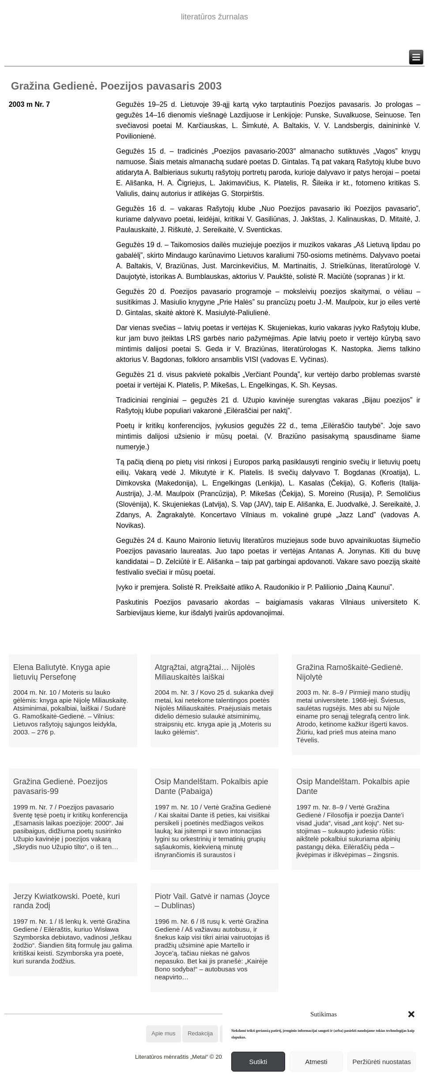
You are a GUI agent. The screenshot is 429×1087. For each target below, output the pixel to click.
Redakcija (200, 1033)
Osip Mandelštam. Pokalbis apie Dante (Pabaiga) (211, 786)
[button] (411, 1014)
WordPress (181, 1080)
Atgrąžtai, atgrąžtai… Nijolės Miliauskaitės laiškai (205, 672)
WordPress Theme (221, 1080)
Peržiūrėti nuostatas (381, 1061)
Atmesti (316, 1061)
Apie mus (163, 1033)
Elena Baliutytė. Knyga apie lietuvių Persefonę (61, 672)
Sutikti (258, 1061)
